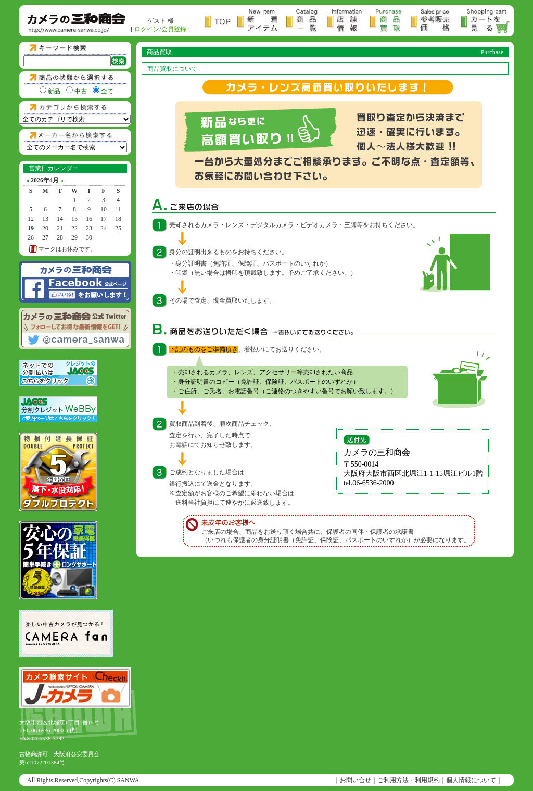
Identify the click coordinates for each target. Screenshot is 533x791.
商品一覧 (306, 21)
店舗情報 (348, 21)
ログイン (146, 29)
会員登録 (173, 29)
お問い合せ (355, 780)
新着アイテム (261, 21)
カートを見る (486, 21)
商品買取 (390, 21)
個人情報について (471, 780)
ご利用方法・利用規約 (408, 780)
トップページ (221, 21)
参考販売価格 (436, 21)
